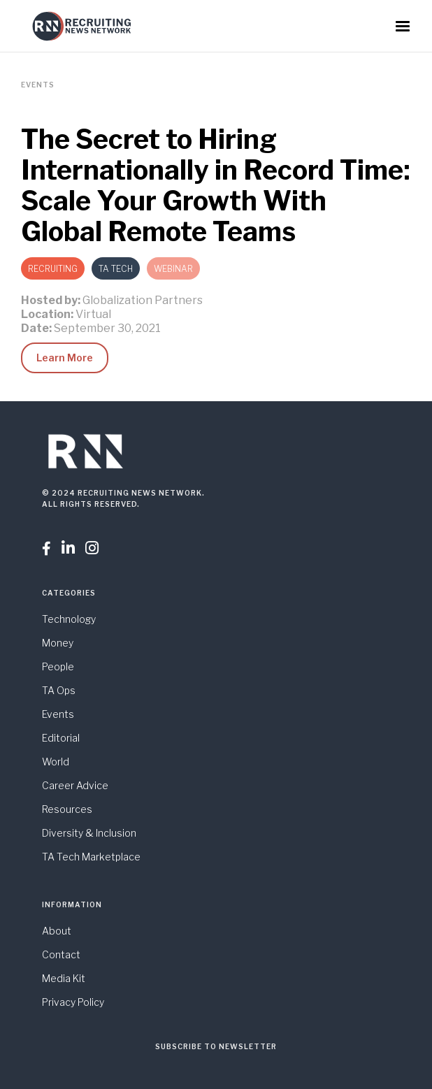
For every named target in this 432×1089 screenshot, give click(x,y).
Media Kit (63, 978)
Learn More (64, 357)
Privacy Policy (73, 1002)
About (56, 931)
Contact (61, 954)
